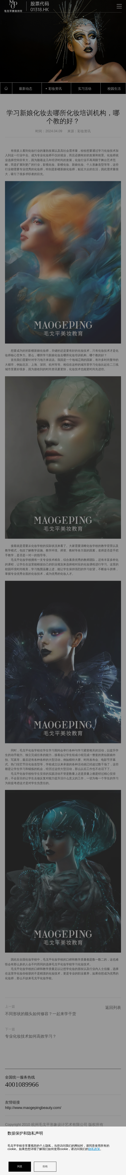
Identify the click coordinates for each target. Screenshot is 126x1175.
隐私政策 (94, 1149)
